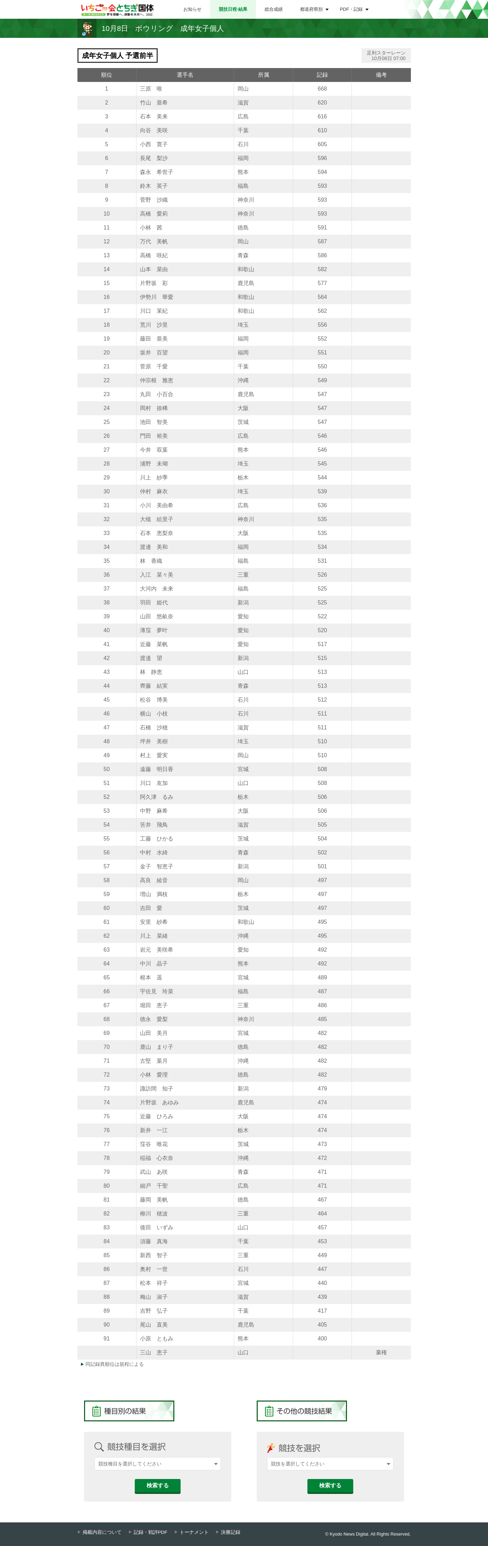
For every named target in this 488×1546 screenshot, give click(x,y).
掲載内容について (102, 1532)
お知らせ (192, 9)
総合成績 (274, 9)
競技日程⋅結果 (233, 9)
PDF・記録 (351, 9)
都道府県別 (311, 9)
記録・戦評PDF (150, 1532)
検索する (158, 1485)
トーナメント (194, 1532)
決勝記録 (230, 1532)
